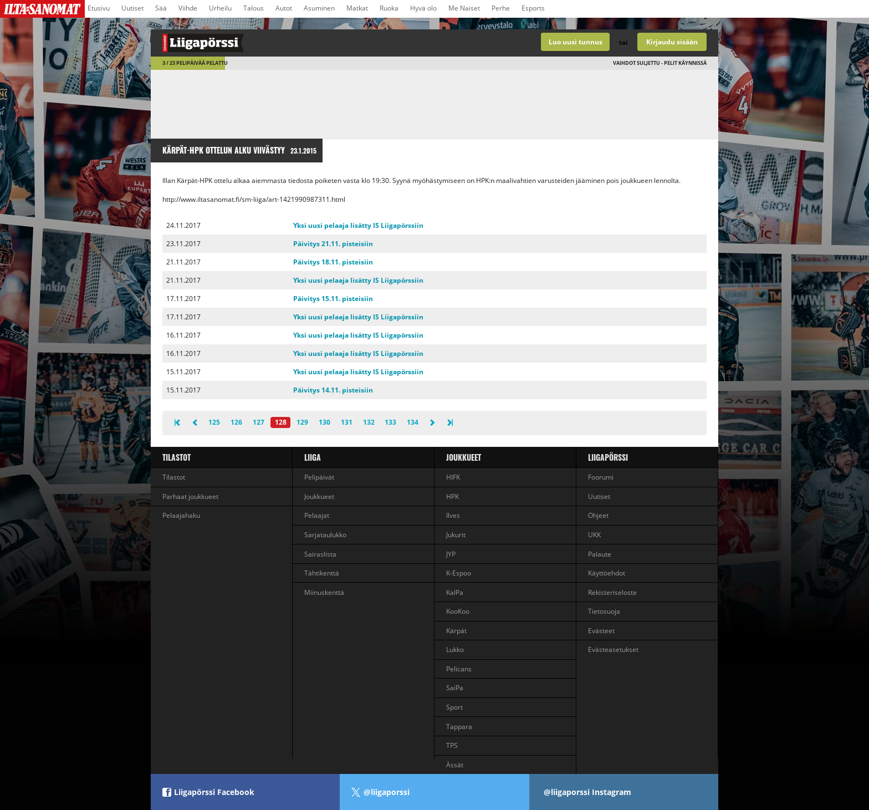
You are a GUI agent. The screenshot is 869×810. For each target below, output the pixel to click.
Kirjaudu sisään (672, 42)
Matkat (357, 8)
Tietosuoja (604, 611)
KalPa (454, 592)
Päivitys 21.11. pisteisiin (333, 243)
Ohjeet (598, 515)
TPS (452, 745)
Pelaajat (316, 515)
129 (302, 422)
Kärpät (456, 630)
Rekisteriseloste (612, 592)
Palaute (599, 554)
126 (236, 422)
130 (324, 422)
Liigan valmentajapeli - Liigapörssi (292, 43)
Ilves (453, 515)
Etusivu (99, 8)
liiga (312, 457)
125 (214, 422)
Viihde (187, 8)
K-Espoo (458, 573)
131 (346, 422)
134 (412, 422)
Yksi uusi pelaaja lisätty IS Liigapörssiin (358, 225)
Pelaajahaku (181, 515)
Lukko (455, 649)
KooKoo (457, 611)
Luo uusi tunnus (575, 42)
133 (390, 422)
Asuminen (319, 8)
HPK (452, 496)
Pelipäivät (319, 477)
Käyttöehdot (606, 573)
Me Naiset (464, 8)
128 (281, 422)
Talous (253, 8)
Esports (533, 8)
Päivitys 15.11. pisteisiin (333, 298)
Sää (161, 8)
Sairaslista (320, 554)
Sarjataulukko (325, 534)
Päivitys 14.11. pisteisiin (333, 390)
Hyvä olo (423, 8)
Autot (283, 8)
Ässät (454, 765)
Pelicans (459, 669)
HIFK (453, 477)
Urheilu (220, 8)
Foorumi (601, 477)
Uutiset (132, 8)
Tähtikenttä (321, 573)
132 (369, 422)
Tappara (459, 726)
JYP (451, 554)
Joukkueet (319, 496)
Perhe (501, 8)
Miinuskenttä (324, 592)
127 (258, 422)
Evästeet (601, 630)
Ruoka (389, 8)
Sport (454, 707)
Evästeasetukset (613, 649)
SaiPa (454, 687)
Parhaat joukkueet (190, 496)
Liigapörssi (608, 457)
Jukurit (456, 534)
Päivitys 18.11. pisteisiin (333, 262)
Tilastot (176, 457)
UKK (594, 534)
